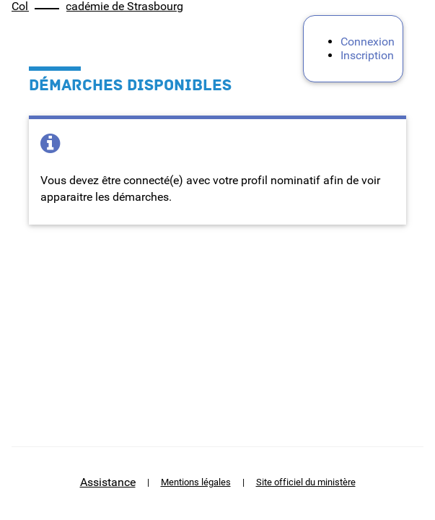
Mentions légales (196, 482)
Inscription (367, 55)
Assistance (108, 482)
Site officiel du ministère (306, 482)
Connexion (367, 41)
